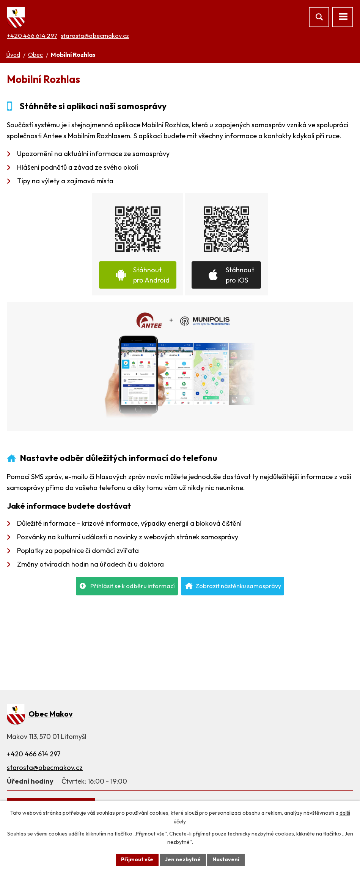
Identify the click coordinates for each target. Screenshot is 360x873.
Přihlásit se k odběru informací (132, 586)
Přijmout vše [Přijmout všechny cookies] (137, 859)
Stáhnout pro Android (151, 274)
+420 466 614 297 (32, 35)
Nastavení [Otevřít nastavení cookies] (225, 859)
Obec (35, 54)
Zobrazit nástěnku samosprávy (238, 586)
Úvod (13, 54)
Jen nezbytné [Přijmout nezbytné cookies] (183, 859)
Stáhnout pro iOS (240, 274)
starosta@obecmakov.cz (95, 35)
